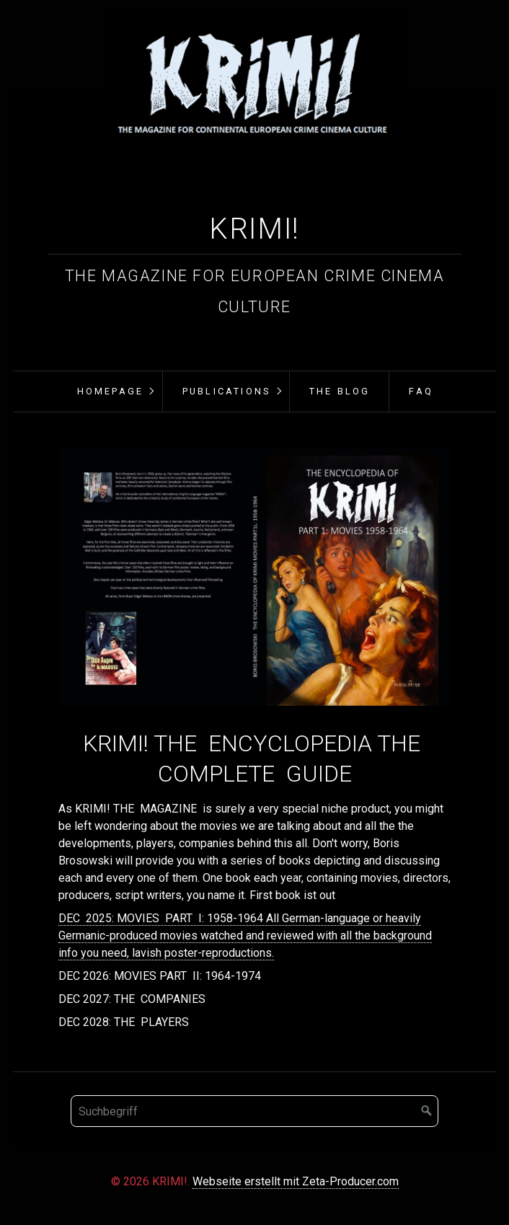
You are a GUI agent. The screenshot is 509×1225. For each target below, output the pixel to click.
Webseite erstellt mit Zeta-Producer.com (295, 1181)
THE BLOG (340, 391)
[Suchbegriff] (254, 1111)
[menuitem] (109, 391)
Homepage (110, 391)
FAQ (421, 391)
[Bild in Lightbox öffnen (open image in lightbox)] (254, 576)
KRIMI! (254, 229)
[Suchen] (426, 1111)
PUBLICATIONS (226, 391)
